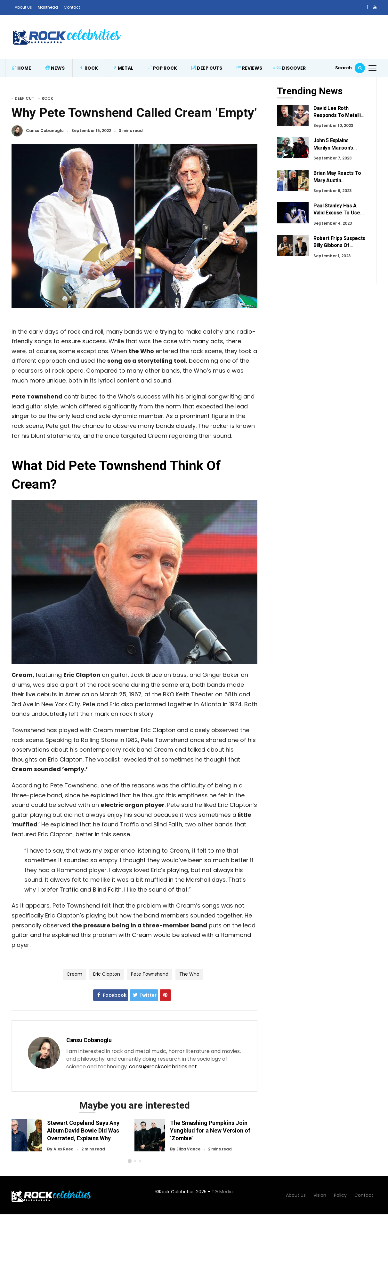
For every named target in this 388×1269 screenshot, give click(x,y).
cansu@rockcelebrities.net (163, 1066)
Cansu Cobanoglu (45, 131)
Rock (88, 68)
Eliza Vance (188, 1149)
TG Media (222, 1197)
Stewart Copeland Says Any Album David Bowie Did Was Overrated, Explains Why (83, 1130)
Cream (74, 974)
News (55, 68)
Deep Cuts (206, 68)
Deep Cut (24, 98)
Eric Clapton (106, 974)
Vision (319, 1200)
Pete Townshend (149, 974)
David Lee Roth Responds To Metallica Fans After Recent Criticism (339, 119)
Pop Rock (162, 68)
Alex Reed (63, 1149)
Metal (122, 68)
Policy (340, 1200)
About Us (23, 7)
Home (21, 68)
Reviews (249, 68)
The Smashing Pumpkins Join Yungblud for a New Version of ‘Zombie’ (210, 1130)
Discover (291, 68)
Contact (72, 7)
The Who (189, 974)
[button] (130, 1166)
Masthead (48, 7)
